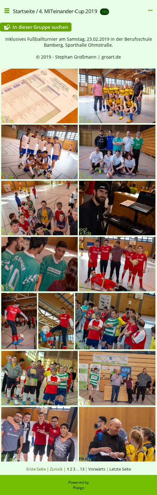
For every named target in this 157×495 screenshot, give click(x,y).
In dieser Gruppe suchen (40, 27)
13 (82, 469)
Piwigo (78, 487)
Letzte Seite (120, 469)
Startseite (24, 11)
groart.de (111, 57)
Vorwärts (96, 469)
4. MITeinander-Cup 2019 (68, 11)
